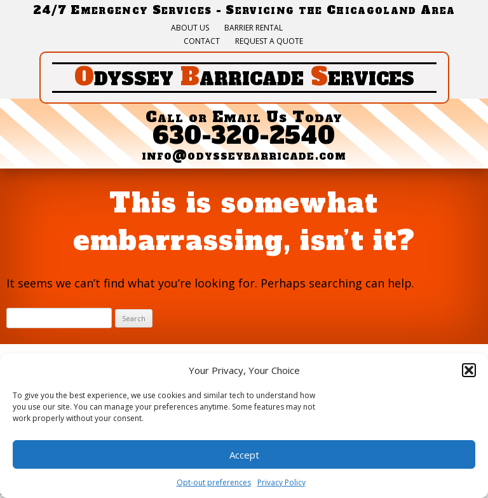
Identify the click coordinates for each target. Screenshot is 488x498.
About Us (190, 28)
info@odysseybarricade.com (244, 155)
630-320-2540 (244, 135)
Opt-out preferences (214, 482)
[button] (469, 370)
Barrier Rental (253, 28)
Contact (202, 41)
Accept (244, 454)
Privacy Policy (281, 482)
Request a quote (269, 41)
